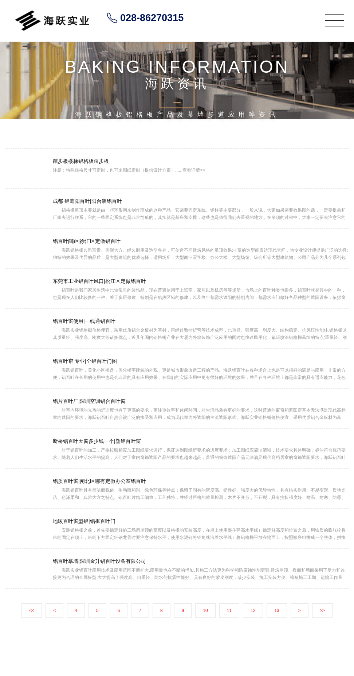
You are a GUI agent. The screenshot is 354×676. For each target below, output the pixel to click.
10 (205, 610)
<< (31, 610)
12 (253, 610)
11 (229, 610)
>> (322, 610)
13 (276, 610)
